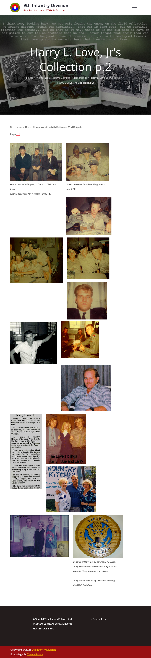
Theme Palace (35, 654)
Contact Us (99, 619)
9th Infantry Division (45, 5)
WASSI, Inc (61, 623)
